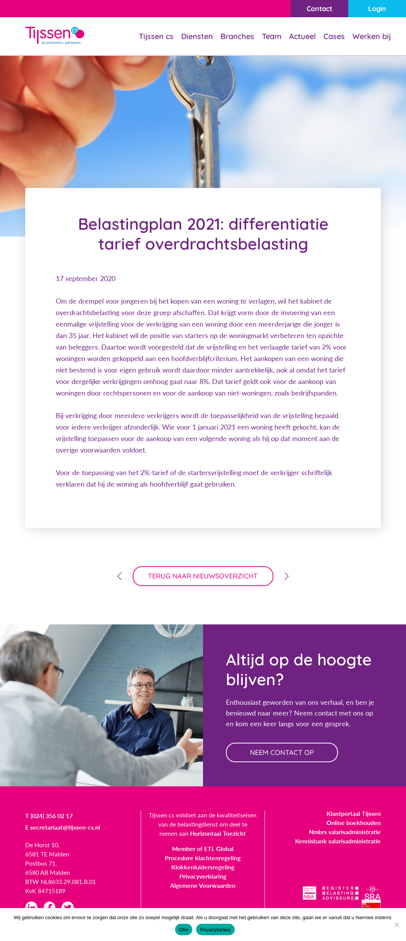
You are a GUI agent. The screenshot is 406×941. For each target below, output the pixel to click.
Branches (237, 36)
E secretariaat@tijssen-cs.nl (62, 827)
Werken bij (371, 36)
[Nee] (396, 924)
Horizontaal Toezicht (218, 833)
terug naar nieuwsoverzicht (203, 576)
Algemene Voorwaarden (202, 885)
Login (377, 8)
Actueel (302, 36)
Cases (334, 36)
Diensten (197, 36)
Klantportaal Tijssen (353, 813)
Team (271, 36)
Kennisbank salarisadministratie (338, 841)
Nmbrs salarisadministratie (345, 832)
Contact (319, 8)
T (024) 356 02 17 (49, 816)
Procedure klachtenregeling (202, 858)
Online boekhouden (353, 823)
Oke (183, 930)
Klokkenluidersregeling (202, 867)
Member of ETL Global (203, 849)
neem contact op (282, 752)
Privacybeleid (215, 930)
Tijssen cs (156, 36)
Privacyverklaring (202, 876)
